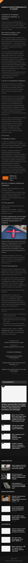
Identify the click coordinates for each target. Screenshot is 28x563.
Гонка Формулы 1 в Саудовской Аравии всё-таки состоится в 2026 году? (19, 486)
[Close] (2, 2)
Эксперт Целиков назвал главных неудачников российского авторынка (18, 530)
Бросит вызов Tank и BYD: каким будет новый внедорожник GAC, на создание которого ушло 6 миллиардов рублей (19, 418)
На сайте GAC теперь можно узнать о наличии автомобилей (18, 517)
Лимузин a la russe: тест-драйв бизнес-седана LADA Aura (18, 427)
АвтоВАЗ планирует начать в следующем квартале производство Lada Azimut (18, 446)
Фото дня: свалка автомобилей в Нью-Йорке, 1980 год (17, 539)
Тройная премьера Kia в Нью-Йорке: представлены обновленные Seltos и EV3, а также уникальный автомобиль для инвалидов (13, 406)
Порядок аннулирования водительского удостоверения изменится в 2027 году (19, 498)
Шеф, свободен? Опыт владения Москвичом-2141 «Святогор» (18, 437)
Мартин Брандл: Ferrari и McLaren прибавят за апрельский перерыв (19, 467)
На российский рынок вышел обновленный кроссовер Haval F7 (18, 508)
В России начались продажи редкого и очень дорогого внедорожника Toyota (19, 476)
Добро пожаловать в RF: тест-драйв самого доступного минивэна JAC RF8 (19, 549)
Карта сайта (14, 558)
